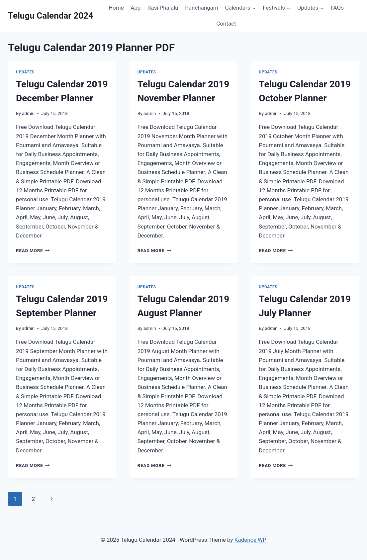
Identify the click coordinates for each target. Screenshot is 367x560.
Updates (25, 72)
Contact (226, 23)
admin (28, 113)
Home (116, 7)
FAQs (336, 7)
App (135, 7)
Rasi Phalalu (162, 7)
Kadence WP (250, 539)
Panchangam (201, 7)
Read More (33, 250)
